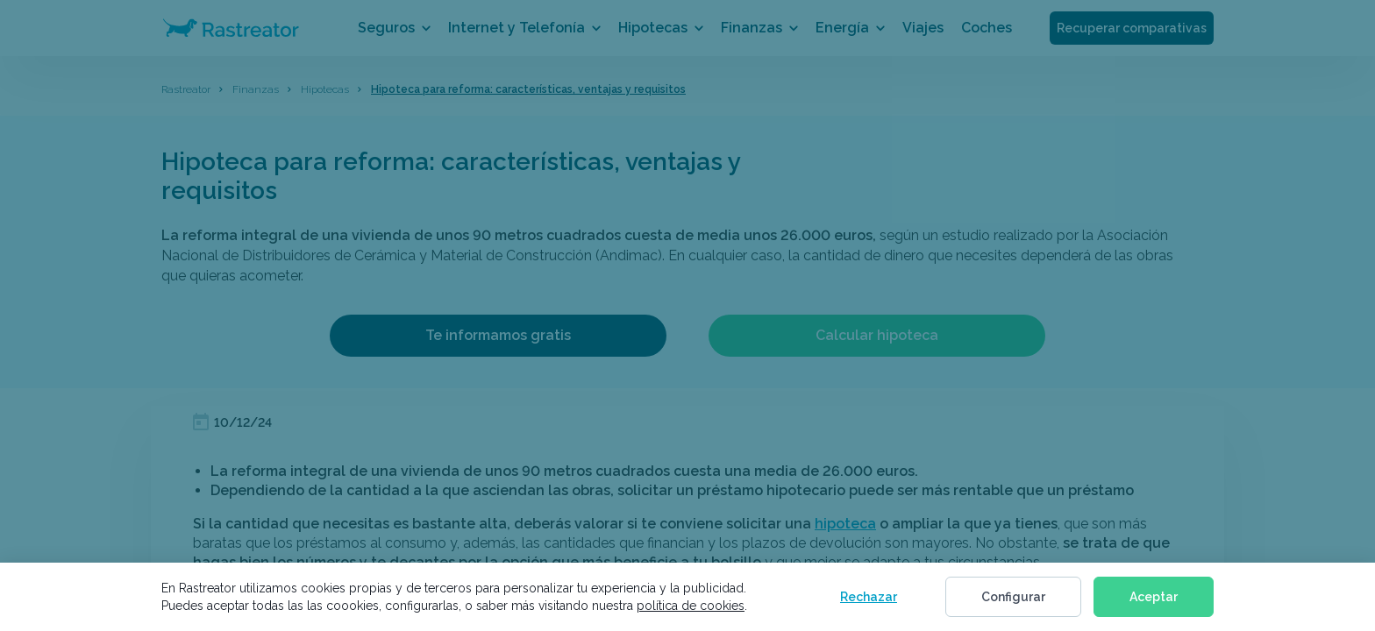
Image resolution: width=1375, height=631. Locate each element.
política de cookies (690, 606)
